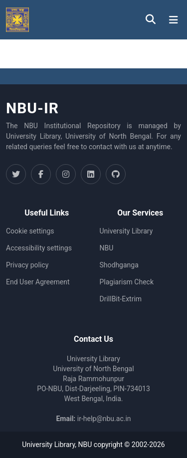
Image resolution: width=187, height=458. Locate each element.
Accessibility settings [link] (39, 247)
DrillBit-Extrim (121, 298)
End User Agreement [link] (37, 281)
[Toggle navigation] (173, 19)
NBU (107, 247)
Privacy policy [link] (27, 264)
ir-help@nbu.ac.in (104, 419)
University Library (126, 231)
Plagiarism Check (127, 281)
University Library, (50, 445)
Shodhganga (119, 264)
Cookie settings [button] (30, 231)
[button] (17, 19)
